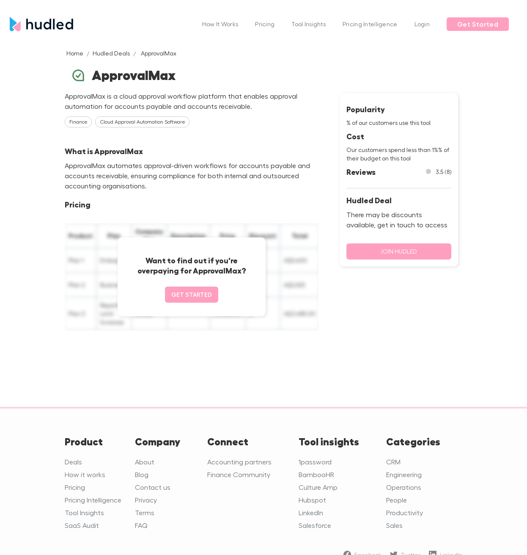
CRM (393, 462)
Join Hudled (399, 251)
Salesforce (315, 525)
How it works (85, 474)
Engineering (404, 474)
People (396, 500)
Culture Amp (318, 487)
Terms (144, 512)
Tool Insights (308, 24)
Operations (403, 487)
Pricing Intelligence (370, 24)
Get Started (477, 24)
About (144, 462)
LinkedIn (311, 512)
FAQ (141, 525)
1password (315, 462)
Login (422, 24)
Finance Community (238, 474)
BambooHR (316, 474)
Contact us (152, 487)
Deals (73, 462)
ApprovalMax (158, 53)
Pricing (264, 24)
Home (74, 53)
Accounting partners (239, 462)
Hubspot (312, 500)
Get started (191, 294)
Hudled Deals (111, 53)
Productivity (404, 512)
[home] (102, 24)
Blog (141, 474)
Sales (394, 525)
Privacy (146, 500)
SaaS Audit (82, 525)
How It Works (220, 24)
